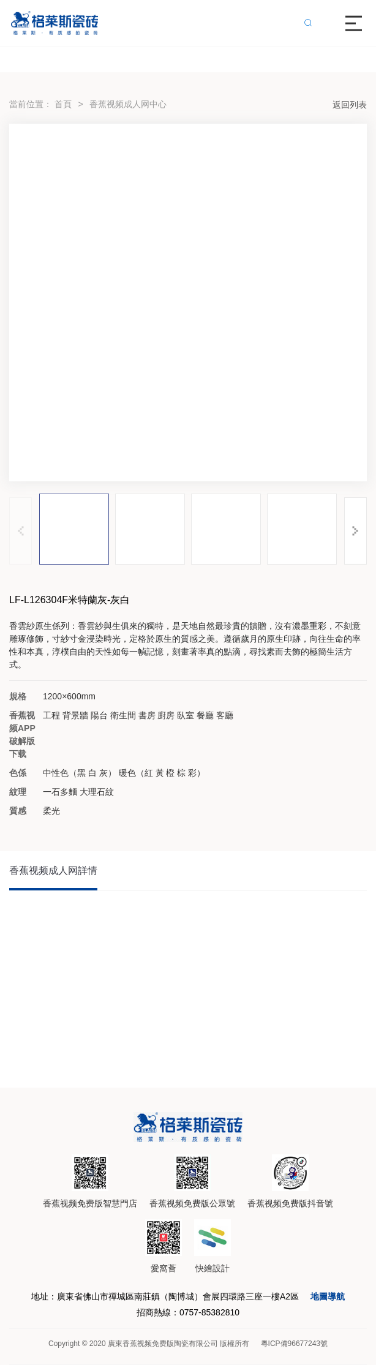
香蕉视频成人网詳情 (53, 870)
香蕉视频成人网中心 (128, 104)
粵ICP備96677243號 (294, 1343)
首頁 (63, 104)
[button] (355, 531)
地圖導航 (327, 1296)
